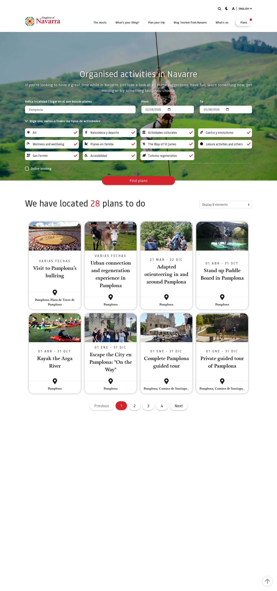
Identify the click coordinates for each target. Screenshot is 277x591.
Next (179, 405)
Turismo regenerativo (167, 155)
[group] (52, 132)
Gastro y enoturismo (225, 132)
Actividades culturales (167, 132)
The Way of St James (167, 144)
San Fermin (52, 155)
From (145, 101)
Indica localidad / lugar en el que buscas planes (58, 101)
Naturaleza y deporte (110, 132)
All (52, 132)
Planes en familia (110, 144)
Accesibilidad (110, 155)
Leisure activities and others (225, 144)
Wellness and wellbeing (52, 144)
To (201, 101)
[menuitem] (100, 22)
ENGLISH (245, 8)
